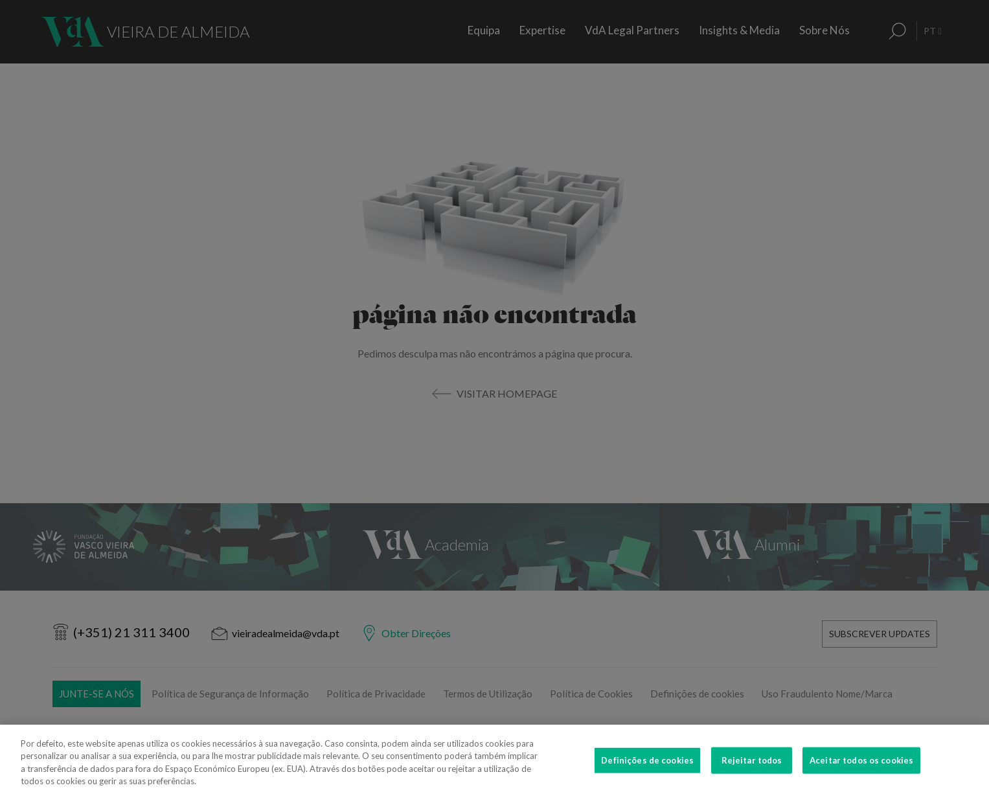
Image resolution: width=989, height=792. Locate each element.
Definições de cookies (647, 776)
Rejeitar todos (752, 776)
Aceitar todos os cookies (861, 776)
